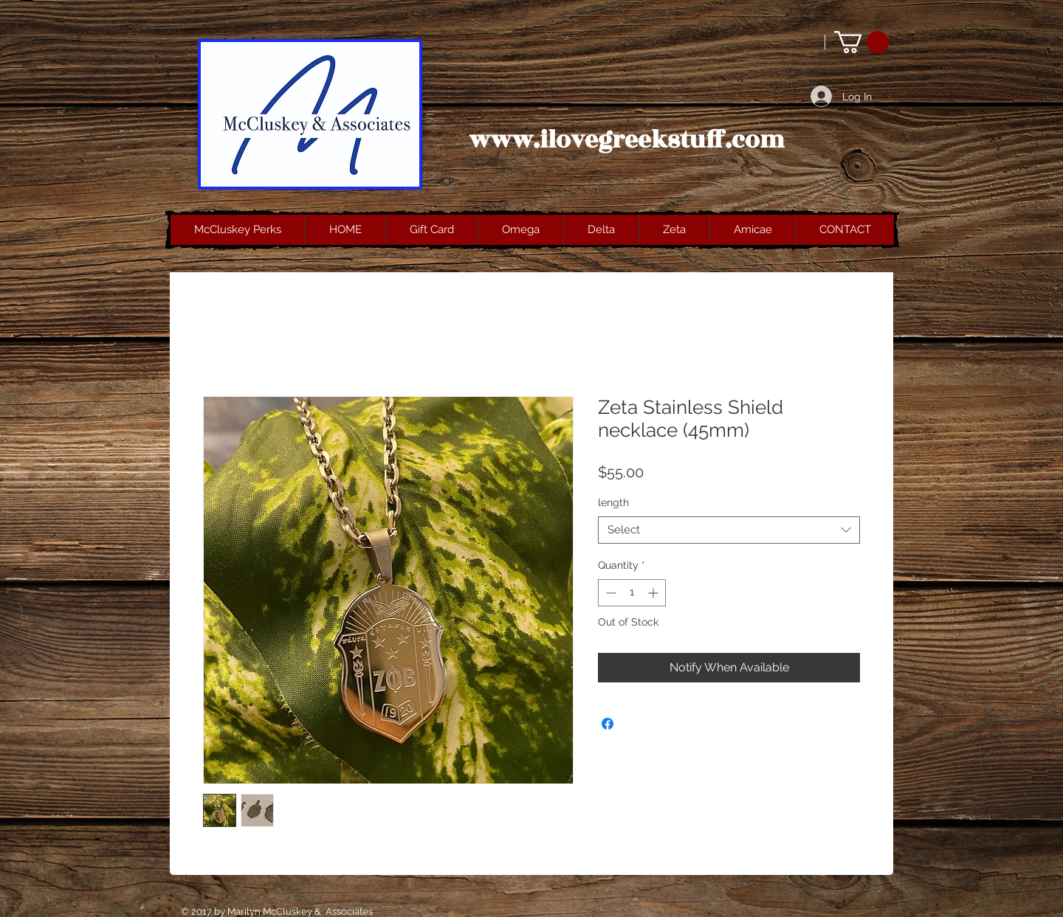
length (613, 502)
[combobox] (729, 530)
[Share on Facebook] (607, 724)
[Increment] (654, 593)
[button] (861, 42)
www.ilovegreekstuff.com (627, 140)
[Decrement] (609, 593)
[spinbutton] (632, 593)
